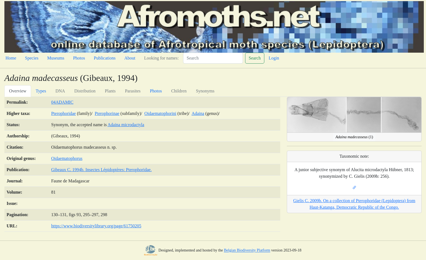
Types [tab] (41, 91)
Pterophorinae (107, 113)
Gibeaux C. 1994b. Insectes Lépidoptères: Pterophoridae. (101, 169)
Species (31, 58)
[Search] (213, 58)
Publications (105, 58)
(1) (354, 137)
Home (10, 58)
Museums (55, 58)
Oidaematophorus (66, 158)
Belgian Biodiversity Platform (247, 250)
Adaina (198, 113)
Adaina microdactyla (126, 124)
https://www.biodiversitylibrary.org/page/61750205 (96, 226)
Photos (79, 58)
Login (274, 58)
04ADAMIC (62, 102)
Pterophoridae (63, 113)
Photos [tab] (156, 91)
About (129, 58)
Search (255, 58)
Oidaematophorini (160, 113)
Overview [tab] (17, 91)
